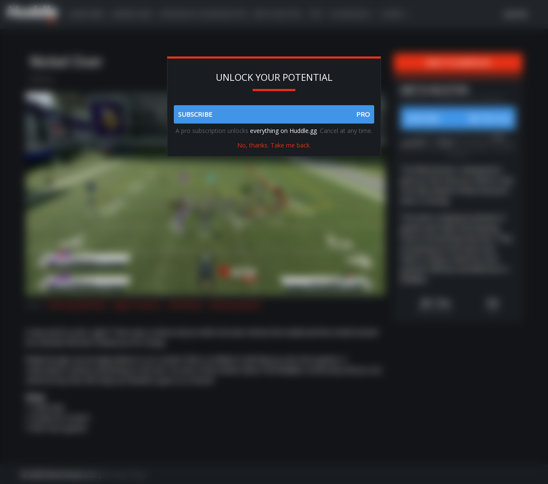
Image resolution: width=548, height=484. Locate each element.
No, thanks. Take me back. (274, 145)
